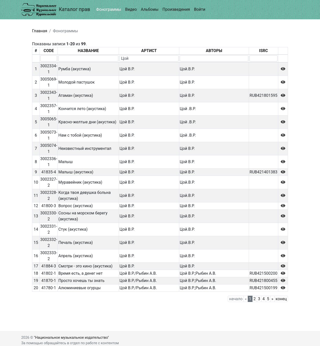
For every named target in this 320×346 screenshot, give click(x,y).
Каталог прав (55, 9)
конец (281, 298)
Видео (131, 9)
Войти (199, 9)
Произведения (176, 9)
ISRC (263, 50)
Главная (39, 31)
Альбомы (149, 9)
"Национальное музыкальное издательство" (71, 337)
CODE (49, 50)
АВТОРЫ (214, 50)
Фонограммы (108, 9)
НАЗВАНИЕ (88, 50)
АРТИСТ (149, 50)
